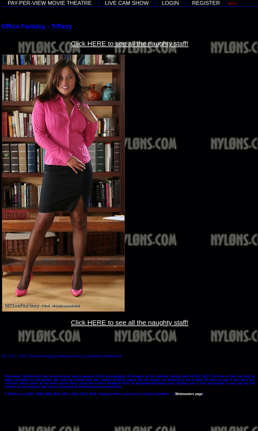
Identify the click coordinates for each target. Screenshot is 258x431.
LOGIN (170, 3)
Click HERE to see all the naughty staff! (129, 43)
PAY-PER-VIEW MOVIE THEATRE (50, 3)
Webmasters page (188, 394)
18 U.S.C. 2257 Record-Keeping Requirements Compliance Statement (61, 356)
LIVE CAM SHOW (127, 3)
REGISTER (206, 3)
